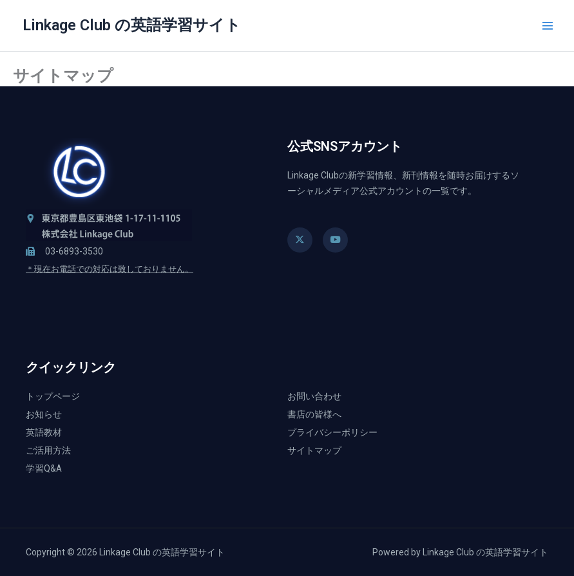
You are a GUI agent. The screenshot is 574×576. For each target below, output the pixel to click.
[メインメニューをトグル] (547, 25)
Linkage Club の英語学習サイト (132, 25)
